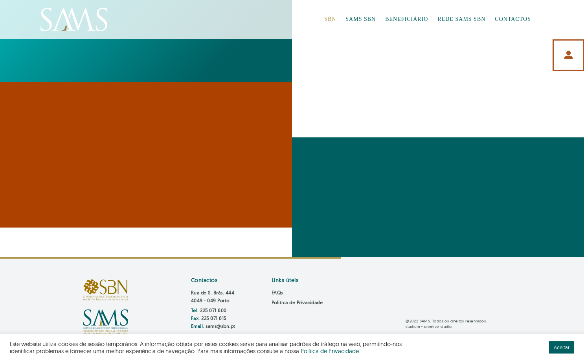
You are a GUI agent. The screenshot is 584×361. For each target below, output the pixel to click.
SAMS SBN (360, 19)
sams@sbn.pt (220, 326)
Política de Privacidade (330, 351)
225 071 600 (213, 310)
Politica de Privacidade (297, 302)
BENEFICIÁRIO (406, 19)
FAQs (277, 293)
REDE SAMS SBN (461, 19)
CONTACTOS (513, 19)
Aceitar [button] (561, 347)
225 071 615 (213, 318)
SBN (330, 19)
